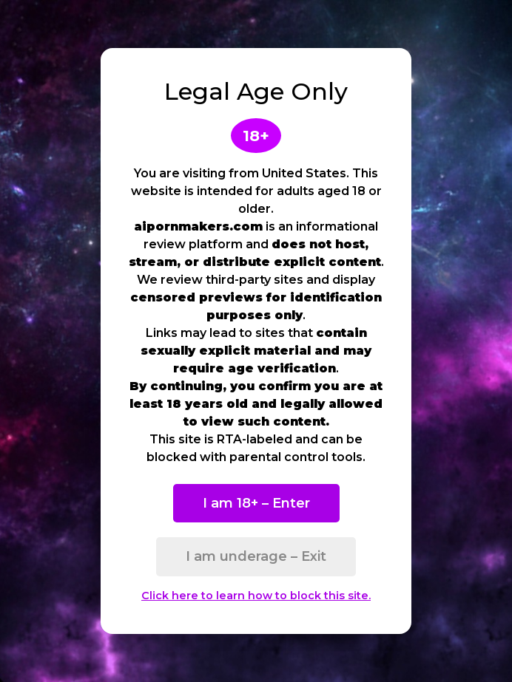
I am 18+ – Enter (256, 503)
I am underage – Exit (256, 556)
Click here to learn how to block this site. (256, 595)
